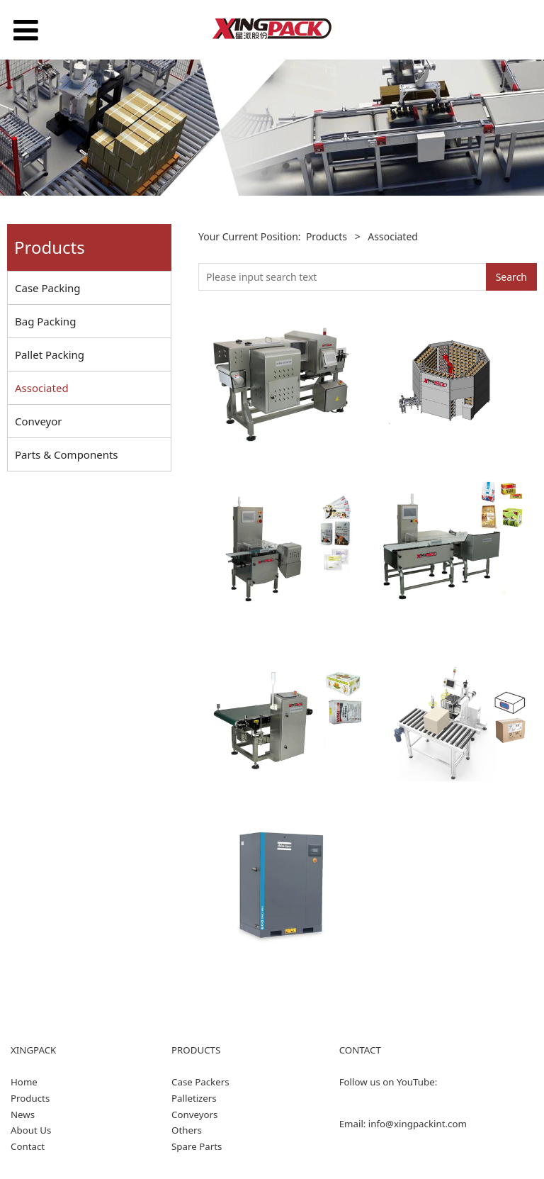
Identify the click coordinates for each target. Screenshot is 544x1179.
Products (326, 236)
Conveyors (194, 1114)
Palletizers (194, 1098)
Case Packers (200, 1081)
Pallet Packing (49, 354)
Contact (28, 1146)
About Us (31, 1130)
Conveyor (38, 421)
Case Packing (48, 288)
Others (186, 1130)
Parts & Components (66, 454)
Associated (42, 388)
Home (24, 1081)
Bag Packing (45, 321)
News (23, 1114)
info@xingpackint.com (417, 1123)
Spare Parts (196, 1146)
